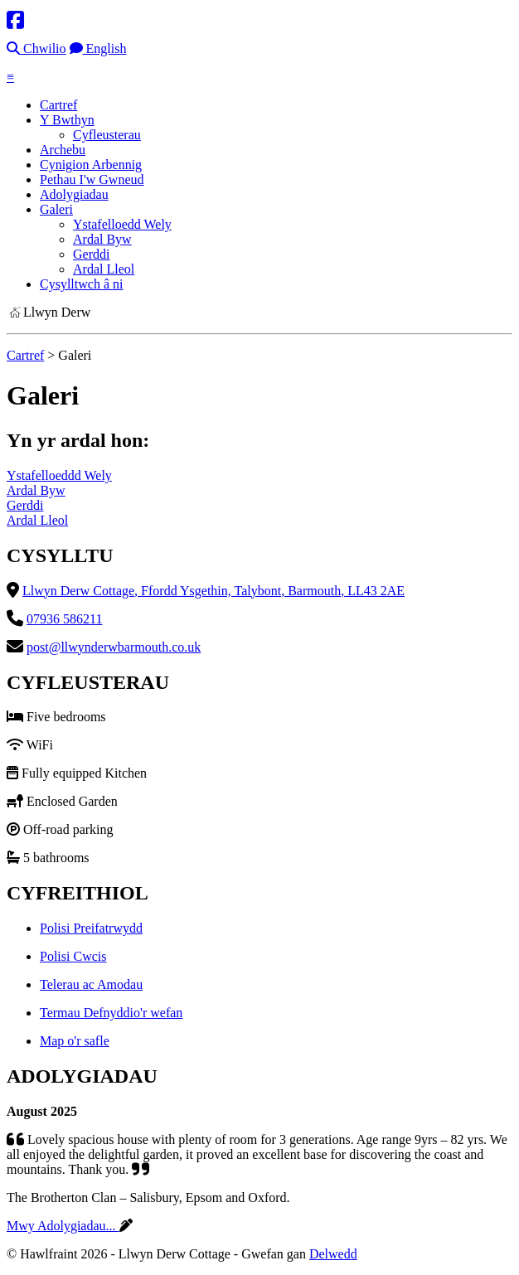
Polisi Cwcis (73, 956)
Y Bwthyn (67, 120)
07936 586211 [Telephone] (64, 619)
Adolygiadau (74, 194)
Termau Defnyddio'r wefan (111, 1013)
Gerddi (91, 254)
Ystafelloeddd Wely (59, 475)
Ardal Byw (102, 239)
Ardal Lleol (103, 269)
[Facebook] (15, 20)
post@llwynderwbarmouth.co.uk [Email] (114, 647)
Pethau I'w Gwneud (92, 179)
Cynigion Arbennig (91, 165)
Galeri (56, 209)
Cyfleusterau (107, 135)
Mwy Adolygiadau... (63, 1226)
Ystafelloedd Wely (122, 224)
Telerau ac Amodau (91, 984)
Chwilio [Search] (36, 48)
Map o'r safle (74, 1041)
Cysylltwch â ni (81, 284)
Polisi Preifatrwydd (91, 928)
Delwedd (333, 1254)
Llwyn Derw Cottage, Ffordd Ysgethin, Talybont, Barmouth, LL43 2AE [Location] (213, 591)
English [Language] (98, 48)
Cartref (58, 105)
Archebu (62, 150)
